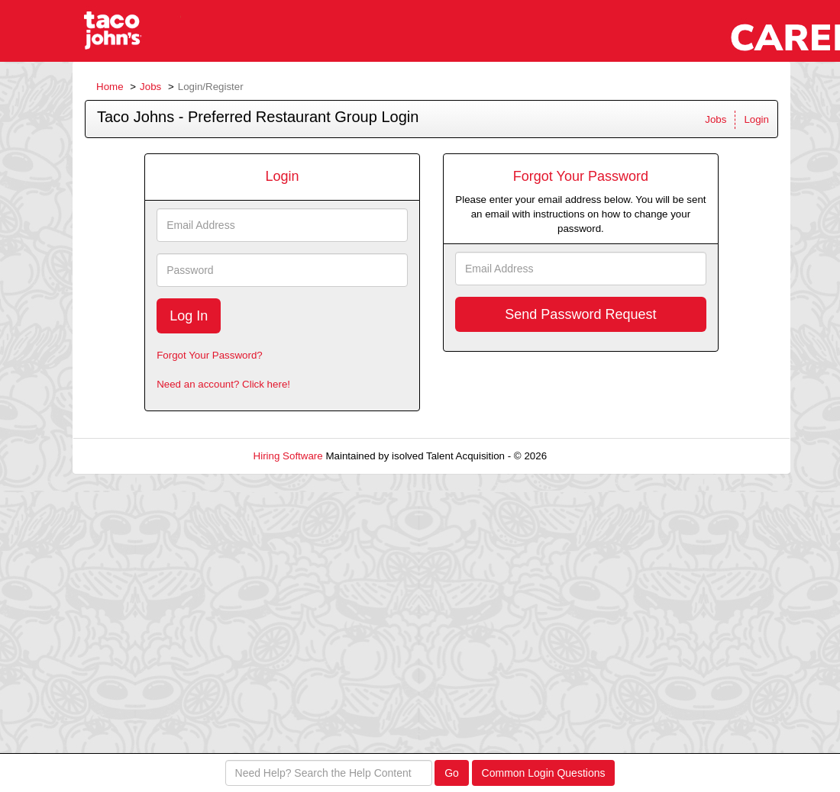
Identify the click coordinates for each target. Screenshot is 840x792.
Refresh (592, 456)
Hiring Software (288, 456)
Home (110, 86)
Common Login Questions (544, 773)
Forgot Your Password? (210, 355)
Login (756, 119)
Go (451, 773)
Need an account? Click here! (223, 384)
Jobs (150, 86)
